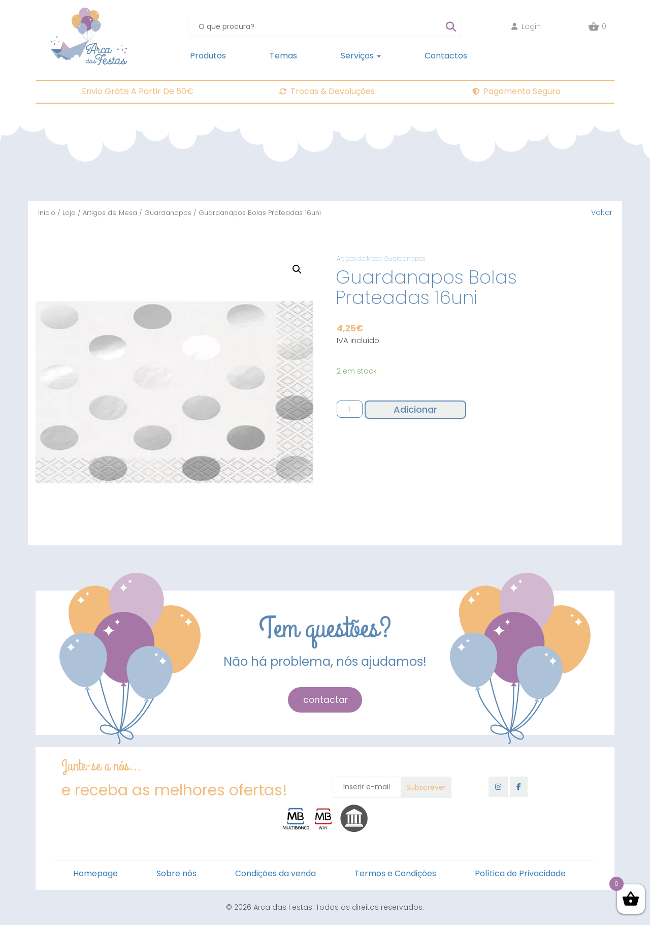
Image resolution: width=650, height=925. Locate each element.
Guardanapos (167, 213)
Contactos (446, 55)
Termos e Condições (395, 873)
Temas (283, 55)
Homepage (95, 873)
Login (526, 26)
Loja (69, 213)
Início (46, 213)
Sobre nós (176, 873)
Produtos (208, 55)
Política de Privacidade (520, 873)
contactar (325, 700)
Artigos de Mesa (110, 213)
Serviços (361, 55)
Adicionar (415, 409)
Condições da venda (275, 873)
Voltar (601, 212)
